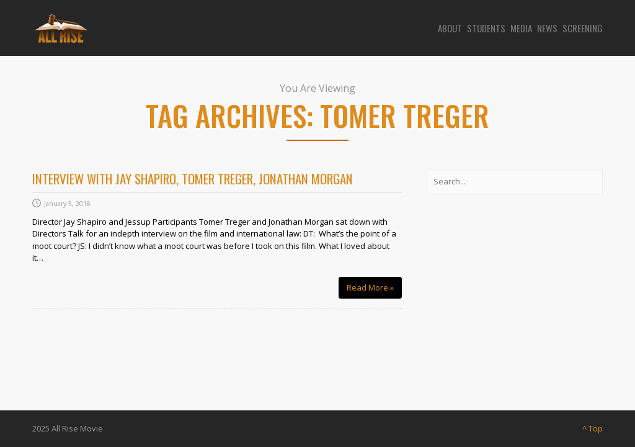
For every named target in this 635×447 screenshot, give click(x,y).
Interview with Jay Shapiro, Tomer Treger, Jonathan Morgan (192, 178)
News (547, 28)
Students (486, 28)
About (450, 28)
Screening (582, 28)
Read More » (374, 287)
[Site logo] (59, 28)
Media (521, 28)
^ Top (592, 428)
